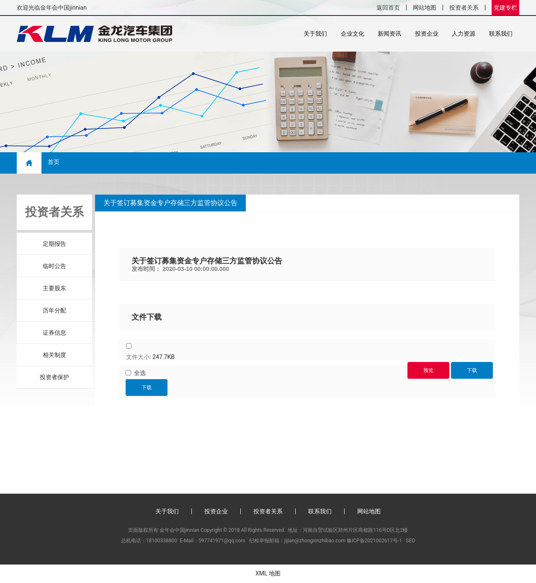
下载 (147, 388)
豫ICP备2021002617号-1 (374, 541)
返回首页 (388, 7)
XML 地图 (268, 573)
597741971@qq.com (221, 541)
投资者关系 (464, 7)
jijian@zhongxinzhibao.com (314, 541)
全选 (140, 373)
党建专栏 (505, 7)
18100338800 (161, 541)
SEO (410, 541)
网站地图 (424, 7)
